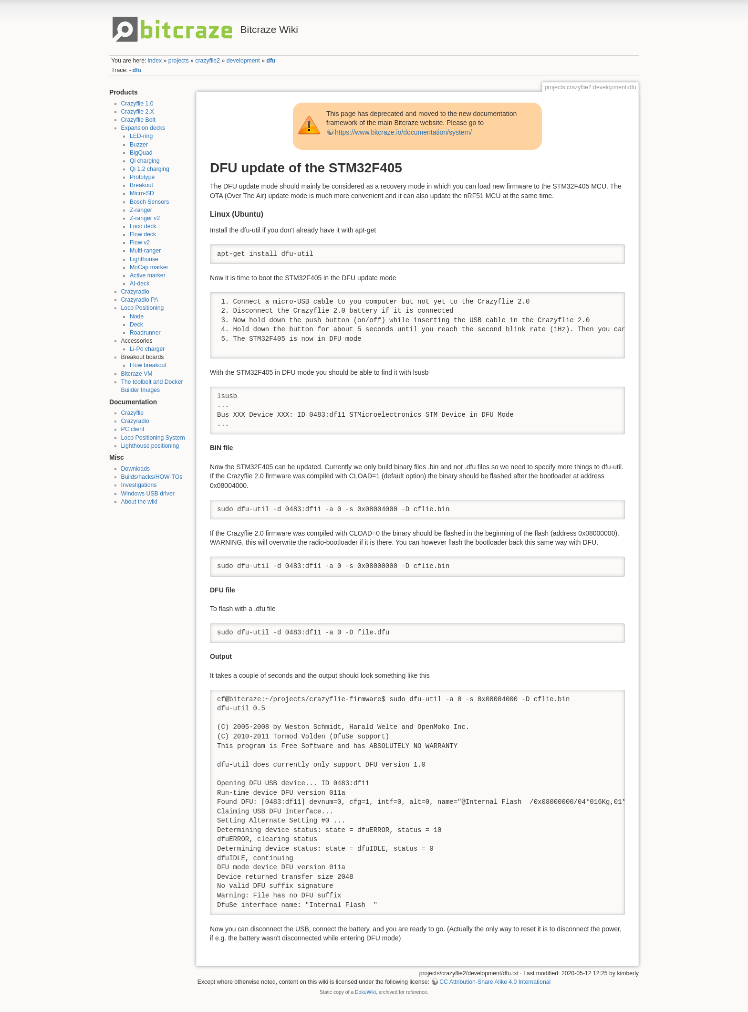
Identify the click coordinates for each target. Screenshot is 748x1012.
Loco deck (143, 226)
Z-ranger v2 (145, 218)
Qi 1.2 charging (149, 169)
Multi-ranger (145, 250)
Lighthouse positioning (150, 446)
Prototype (142, 177)
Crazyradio (135, 291)
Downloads (135, 468)
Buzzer (139, 144)
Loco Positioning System (153, 437)
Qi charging (145, 161)
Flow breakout (148, 365)
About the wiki (139, 501)
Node (137, 316)
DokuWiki (365, 992)
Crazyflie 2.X (137, 111)
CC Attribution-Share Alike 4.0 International (495, 982)
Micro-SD (142, 193)
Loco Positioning (142, 308)
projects (178, 60)
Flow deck (143, 234)
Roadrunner (145, 332)
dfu (270, 60)
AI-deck (140, 283)
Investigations (139, 485)
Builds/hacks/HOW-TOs (152, 477)
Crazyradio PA (139, 299)
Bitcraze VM (137, 373)
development (243, 60)
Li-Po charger (147, 349)
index (155, 60)
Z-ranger (141, 210)
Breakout (141, 185)
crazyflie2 (207, 60)
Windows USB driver (148, 493)
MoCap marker (149, 267)
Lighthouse (144, 259)
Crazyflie (132, 413)
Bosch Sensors (149, 202)
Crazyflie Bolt (138, 119)
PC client (133, 429)
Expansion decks (143, 128)
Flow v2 (140, 242)
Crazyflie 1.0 (137, 103)
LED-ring (141, 136)
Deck (136, 324)
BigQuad (141, 152)
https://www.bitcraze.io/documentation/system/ (403, 132)
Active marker (148, 275)
